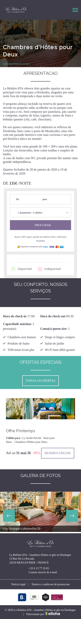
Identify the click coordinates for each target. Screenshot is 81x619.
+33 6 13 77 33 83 (36, 568)
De (17, 199)
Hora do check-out (53, 316)
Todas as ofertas (40, 380)
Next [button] (72, 516)
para (44, 199)
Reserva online (57, 453)
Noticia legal (18, 584)
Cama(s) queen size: (54, 328)
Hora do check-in (14, 316)
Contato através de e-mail (40, 572)
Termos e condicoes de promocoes (50, 584)
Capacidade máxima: (17, 324)
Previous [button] (9, 516)
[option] (40, 425)
